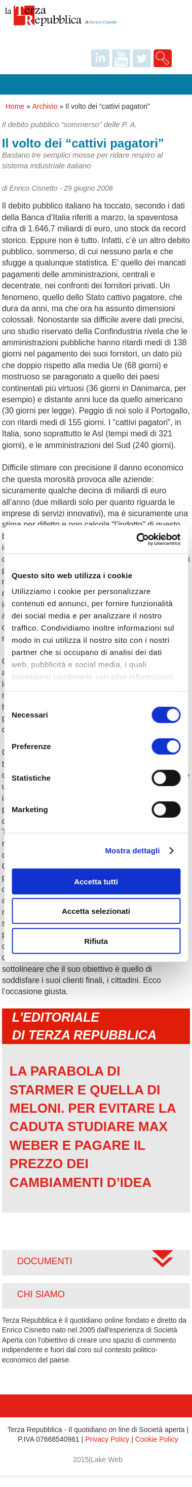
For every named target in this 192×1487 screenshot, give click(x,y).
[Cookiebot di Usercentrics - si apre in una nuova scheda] (137, 539)
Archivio (45, 106)
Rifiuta (96, 940)
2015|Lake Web (98, 1459)
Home (15, 106)
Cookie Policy (156, 1439)
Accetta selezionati (96, 911)
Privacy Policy (107, 1439)
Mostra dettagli (132, 850)
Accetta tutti (96, 881)
